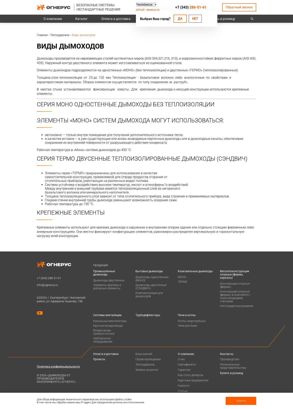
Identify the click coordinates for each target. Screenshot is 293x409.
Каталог (81, 19)
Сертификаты (187, 364)
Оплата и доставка (115, 19)
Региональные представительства (233, 366)
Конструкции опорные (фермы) (235, 285)
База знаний (144, 354)
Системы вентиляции (107, 315)
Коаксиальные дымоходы (195, 271)
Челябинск (144, 5)
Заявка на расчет (147, 369)
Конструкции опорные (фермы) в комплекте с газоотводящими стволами (235, 296)
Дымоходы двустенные (108, 280)
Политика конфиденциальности (58, 366)
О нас (181, 359)
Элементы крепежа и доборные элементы (107, 286)
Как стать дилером (190, 375)
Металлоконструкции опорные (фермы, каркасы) (234, 274)
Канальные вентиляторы (110, 321)
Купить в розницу (222, 19)
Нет (195, 19)
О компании (53, 19)
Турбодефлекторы (148, 315)
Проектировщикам (148, 359)
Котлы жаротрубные (192, 321)
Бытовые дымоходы (149, 271)
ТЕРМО (182, 281)
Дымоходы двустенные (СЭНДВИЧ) (151, 286)
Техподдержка (145, 364)
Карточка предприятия (193, 380)
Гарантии (184, 369)
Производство (229, 359)
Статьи (182, 391)
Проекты (99, 359)
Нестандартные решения (236, 306)
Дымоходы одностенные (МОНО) (152, 278)
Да (180, 19)
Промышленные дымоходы (104, 273)
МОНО (182, 277)
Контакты (226, 354)
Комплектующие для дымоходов (149, 294)
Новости (183, 385)
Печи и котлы (187, 315)
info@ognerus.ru (148, 10)
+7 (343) (191, 7)
